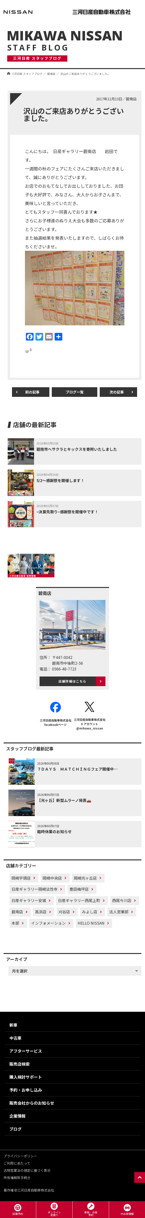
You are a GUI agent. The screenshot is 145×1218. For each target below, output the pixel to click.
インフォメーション (48, 923)
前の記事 (32, 391)
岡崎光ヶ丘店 (85, 878)
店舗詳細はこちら (72, 681)
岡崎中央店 (52, 878)
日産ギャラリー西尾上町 (79, 900)
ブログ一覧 (75, 391)
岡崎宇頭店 (21, 878)
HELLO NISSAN (91, 923)
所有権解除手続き (17, 1177)
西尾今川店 (121, 900)
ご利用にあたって (17, 1163)
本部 (15, 923)
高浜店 (40, 912)
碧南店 (17, 912)
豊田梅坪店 (79, 889)
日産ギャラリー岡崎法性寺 (35, 889)
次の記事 (117, 391)
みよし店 (89, 912)
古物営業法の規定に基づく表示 (27, 1170)
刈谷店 (64, 912)
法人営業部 (118, 912)
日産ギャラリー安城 (29, 900)
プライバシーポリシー (20, 1156)
